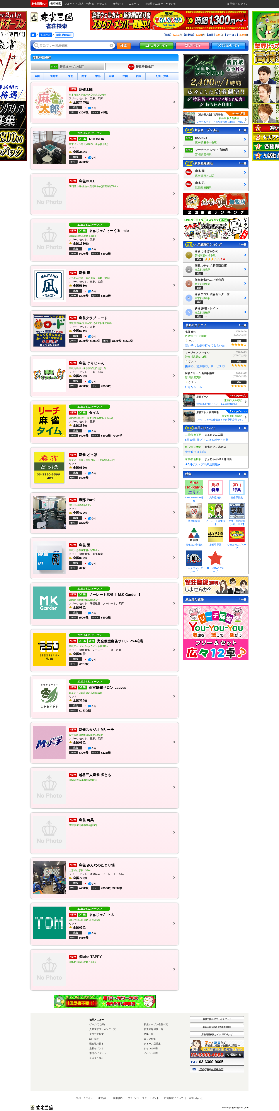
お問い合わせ (196, 1098)
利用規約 (117, 1098)
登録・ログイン (84, 1098)
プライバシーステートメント (143, 1098)
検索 (123, 46)
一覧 (242, 130)
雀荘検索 (45, 34)
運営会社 (103, 1098)
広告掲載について (173, 1098)
